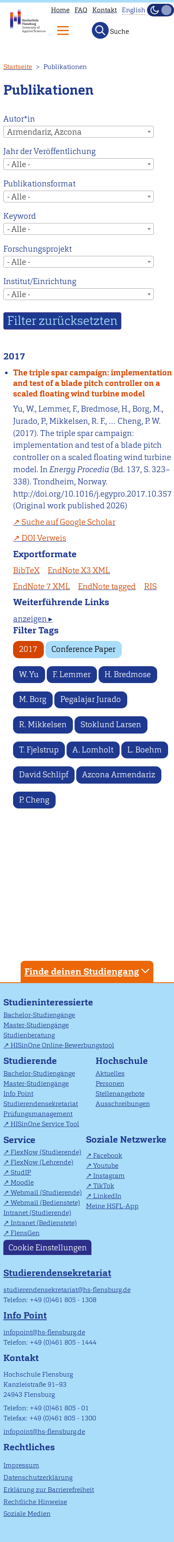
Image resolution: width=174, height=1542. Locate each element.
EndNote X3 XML (79, 570)
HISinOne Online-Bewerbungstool (62, 1045)
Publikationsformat (39, 183)
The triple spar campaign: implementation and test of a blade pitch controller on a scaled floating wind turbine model (92, 383)
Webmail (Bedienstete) (45, 1202)
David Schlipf (43, 774)
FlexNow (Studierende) (46, 1152)
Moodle (22, 1182)
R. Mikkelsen (43, 724)
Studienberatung (29, 1035)
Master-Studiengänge (36, 1025)
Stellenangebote (120, 1093)
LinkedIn (107, 1195)
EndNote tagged (107, 586)
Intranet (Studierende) (37, 1212)
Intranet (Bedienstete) (44, 1222)
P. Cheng (34, 800)
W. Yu (29, 674)
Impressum (21, 1465)
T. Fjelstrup (39, 749)
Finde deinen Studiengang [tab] (88, 971)
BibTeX (26, 570)
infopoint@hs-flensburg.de (44, 1332)
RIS (150, 586)
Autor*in (19, 119)
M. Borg (32, 699)
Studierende (30, 1061)
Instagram (109, 1175)
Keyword (19, 216)
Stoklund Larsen (110, 724)
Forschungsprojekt (37, 249)
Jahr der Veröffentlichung (49, 151)
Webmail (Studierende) (46, 1192)
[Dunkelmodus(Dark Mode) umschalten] (160, 10)
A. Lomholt (92, 749)
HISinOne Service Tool (45, 1123)
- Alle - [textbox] (18, 164)
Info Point (18, 1093)
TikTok (103, 1185)
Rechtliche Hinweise (35, 1501)
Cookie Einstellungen (47, 1247)
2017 (28, 649)
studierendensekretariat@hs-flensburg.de (67, 1289)
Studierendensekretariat (40, 1103)
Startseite (17, 66)
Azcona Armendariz (118, 774)
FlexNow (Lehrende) (42, 1162)
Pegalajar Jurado (90, 699)
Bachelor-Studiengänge (39, 1014)
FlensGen (25, 1232)
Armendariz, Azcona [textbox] (44, 132)
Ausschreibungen (123, 1103)
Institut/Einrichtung (39, 281)
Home (60, 9)
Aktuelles (110, 1073)
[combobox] (78, 132)
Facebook (107, 1155)
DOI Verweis (43, 538)
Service (19, 1140)
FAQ (81, 9)
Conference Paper (83, 649)
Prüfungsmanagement (37, 1113)
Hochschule (122, 1061)
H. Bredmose (127, 674)
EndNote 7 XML (41, 586)
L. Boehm (144, 749)
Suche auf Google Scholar (68, 522)
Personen (110, 1083)
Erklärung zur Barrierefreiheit (48, 1489)
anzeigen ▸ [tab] (33, 619)
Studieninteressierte (48, 1002)
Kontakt (104, 9)
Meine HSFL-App (112, 1206)
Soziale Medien (27, 1513)
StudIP (21, 1172)
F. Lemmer (72, 674)
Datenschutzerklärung (37, 1477)
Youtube (105, 1165)
